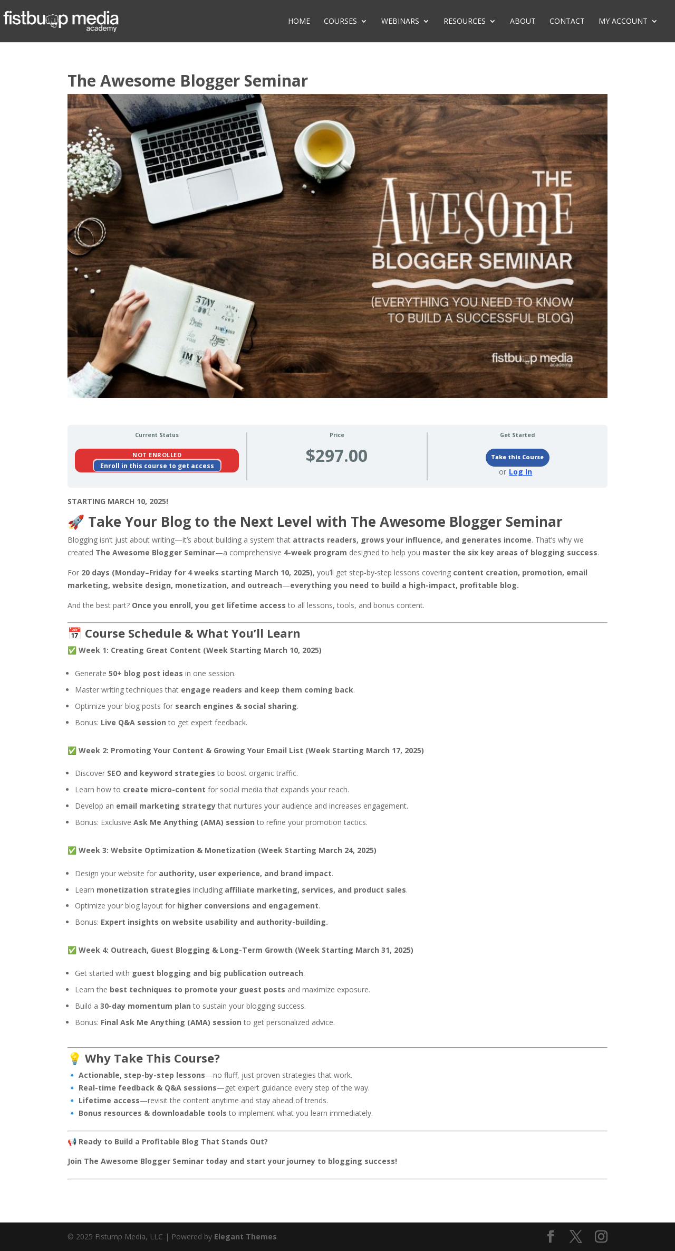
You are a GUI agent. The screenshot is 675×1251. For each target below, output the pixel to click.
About (523, 21)
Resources (464, 21)
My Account (623, 21)
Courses (340, 21)
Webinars (400, 21)
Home (299, 21)
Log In (520, 472)
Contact (567, 21)
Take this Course (517, 457)
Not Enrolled (156, 455)
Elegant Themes (245, 1236)
